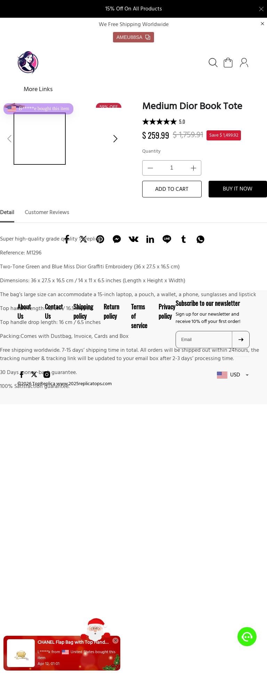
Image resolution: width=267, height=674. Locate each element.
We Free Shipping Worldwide (134, 25)
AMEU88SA (133, 37)
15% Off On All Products (133, 9)
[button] (9, 139)
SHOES (53, 90)
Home (25, 90)
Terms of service (139, 497)
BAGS (86, 90)
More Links (182, 90)
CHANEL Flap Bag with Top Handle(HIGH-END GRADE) (73, 642)
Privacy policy (167, 492)
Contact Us (54, 492)
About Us (24, 492)
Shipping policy (83, 492)
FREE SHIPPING (131, 90)
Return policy (111, 492)
